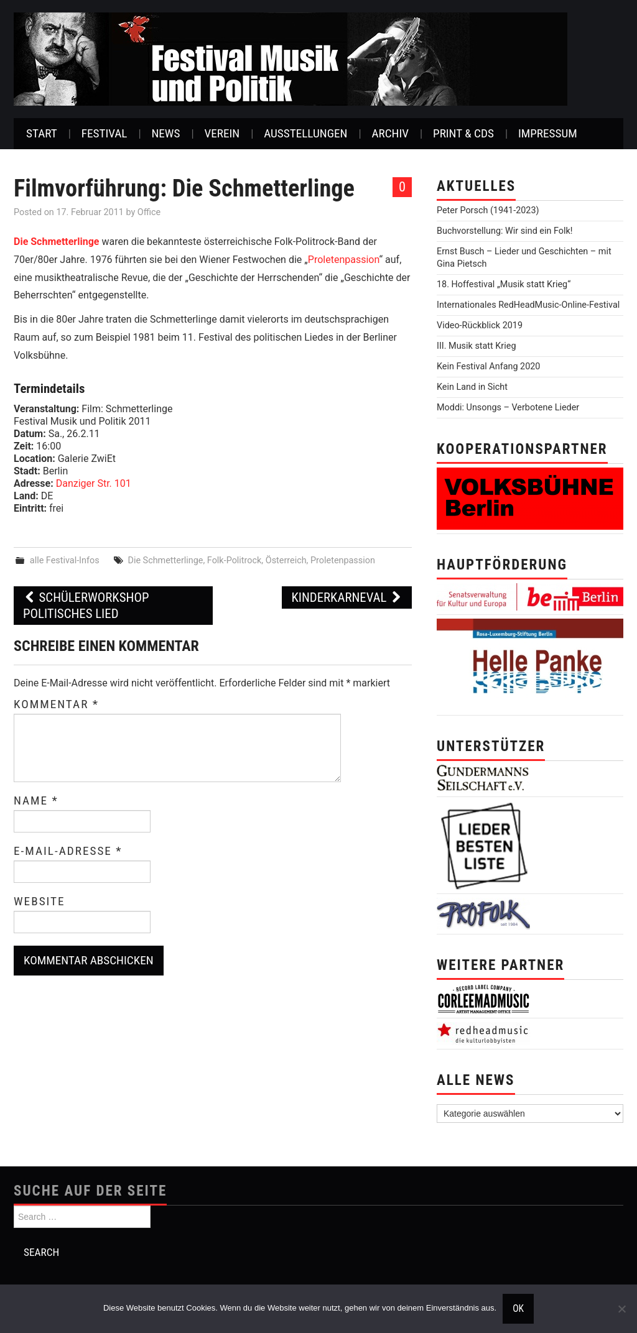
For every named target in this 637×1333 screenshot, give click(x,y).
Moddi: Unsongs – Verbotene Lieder (508, 407)
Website (39, 901)
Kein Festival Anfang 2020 (488, 366)
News (165, 133)
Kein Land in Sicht (472, 387)
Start (41, 133)
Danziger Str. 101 (93, 483)
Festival (104, 133)
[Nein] (621, 1309)
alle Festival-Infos (65, 560)
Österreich (286, 560)
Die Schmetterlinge (56, 241)
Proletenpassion (343, 259)
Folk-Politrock (234, 560)
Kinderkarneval (346, 597)
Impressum (547, 133)
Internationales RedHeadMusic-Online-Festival (528, 305)
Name (36, 801)
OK (518, 1308)
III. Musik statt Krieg (476, 346)
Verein (221, 133)
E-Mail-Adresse (68, 851)
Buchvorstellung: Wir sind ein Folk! (505, 231)
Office (148, 212)
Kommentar (56, 704)
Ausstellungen (305, 133)
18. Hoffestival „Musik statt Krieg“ (503, 284)
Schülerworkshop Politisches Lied (86, 605)
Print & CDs (463, 133)
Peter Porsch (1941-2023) (488, 210)
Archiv (390, 133)
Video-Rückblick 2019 (480, 325)
